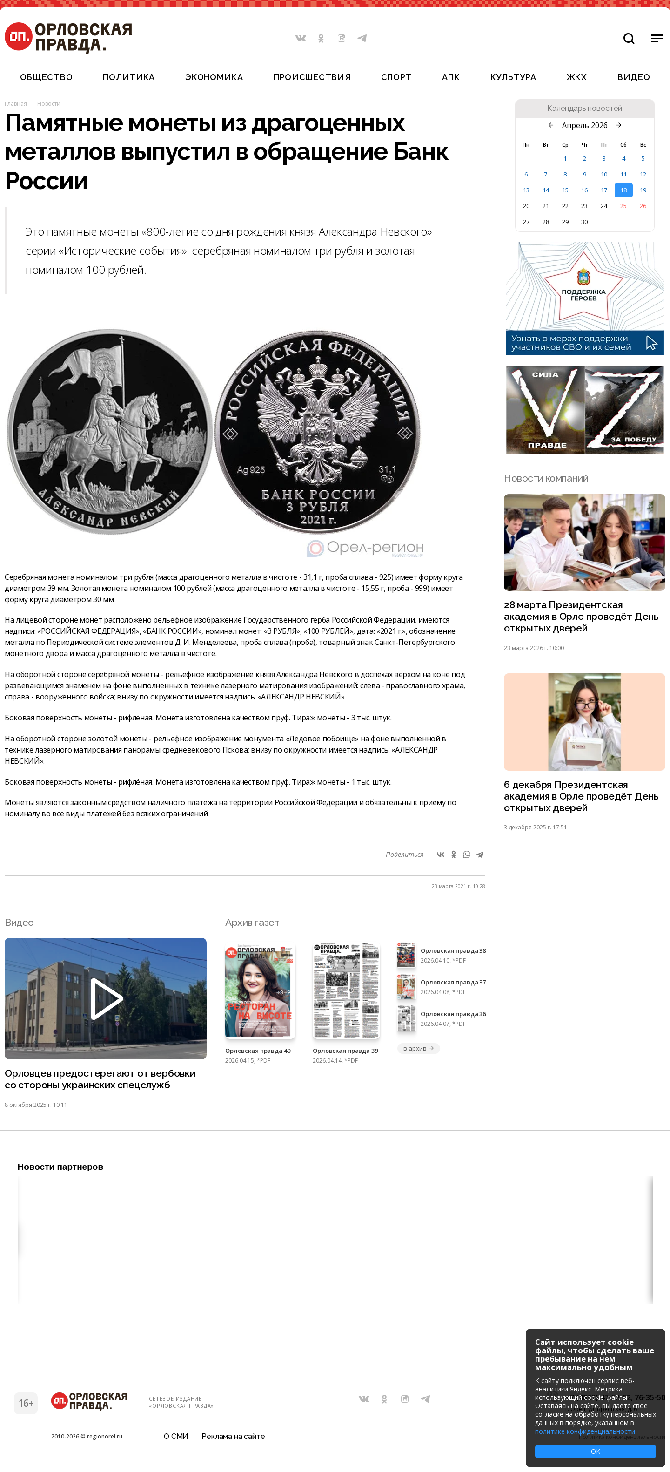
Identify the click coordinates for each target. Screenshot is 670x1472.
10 (604, 174)
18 (623, 190)
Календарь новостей (584, 108)
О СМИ (176, 1436)
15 (565, 190)
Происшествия (312, 77)
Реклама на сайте (233, 1436)
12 (643, 174)
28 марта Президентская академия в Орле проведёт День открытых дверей (581, 616)
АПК (451, 77)
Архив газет (252, 922)
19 (643, 190)
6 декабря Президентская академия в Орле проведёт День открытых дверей (581, 796)
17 (604, 190)
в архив (418, 1048)
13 (526, 190)
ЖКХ (577, 77)
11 (623, 174)
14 (546, 190)
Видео (633, 77)
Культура (513, 77)
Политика (129, 77)
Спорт (396, 77)
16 (584, 190)
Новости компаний (546, 478)
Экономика (214, 77)
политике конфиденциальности (585, 1431)
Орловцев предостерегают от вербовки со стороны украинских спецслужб (100, 1079)
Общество (46, 77)
